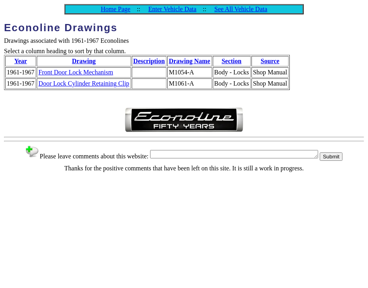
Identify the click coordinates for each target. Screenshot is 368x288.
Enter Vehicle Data (172, 9)
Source (270, 61)
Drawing (84, 61)
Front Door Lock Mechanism (75, 72)
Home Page (115, 9)
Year (20, 61)
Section (231, 61)
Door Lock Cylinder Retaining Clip (83, 83)
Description (149, 61)
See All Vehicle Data (240, 9)
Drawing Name (189, 61)
